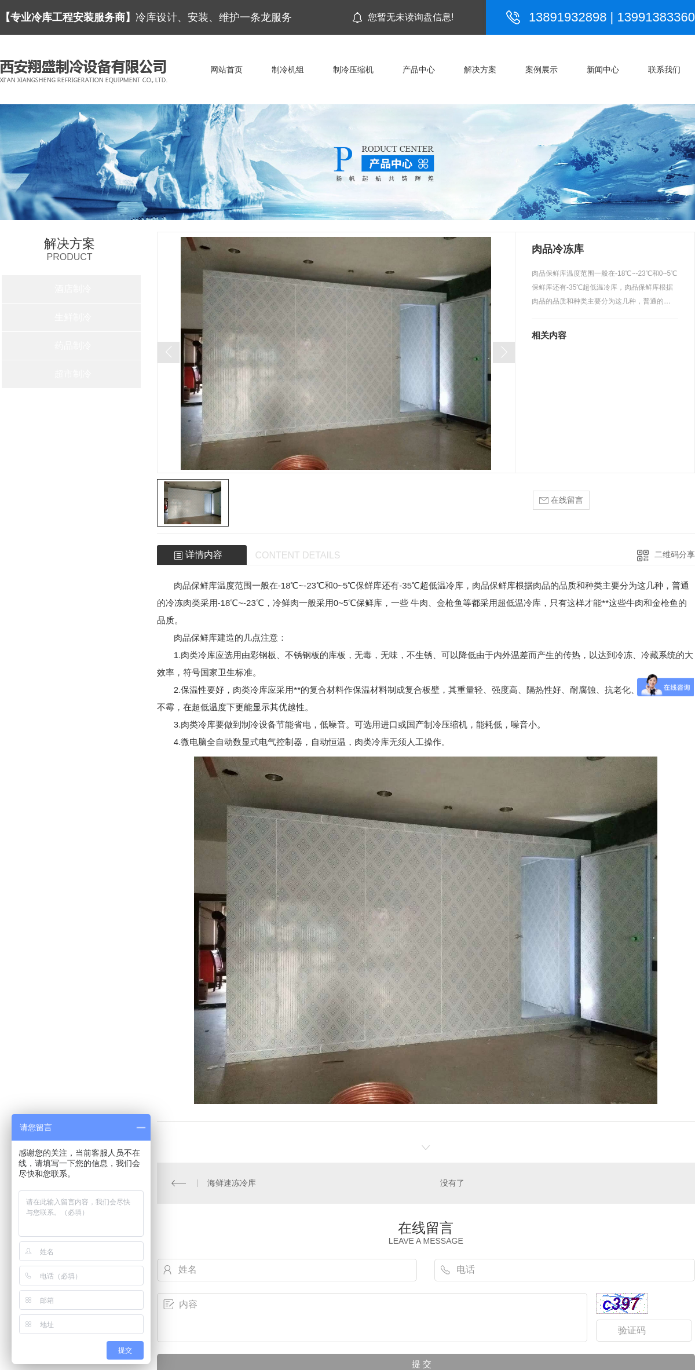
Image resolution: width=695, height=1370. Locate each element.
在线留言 (561, 500)
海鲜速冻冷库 (231, 1183)
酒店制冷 (73, 289)
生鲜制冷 (73, 317)
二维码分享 (674, 554)
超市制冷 (73, 374)
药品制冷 (73, 345)
